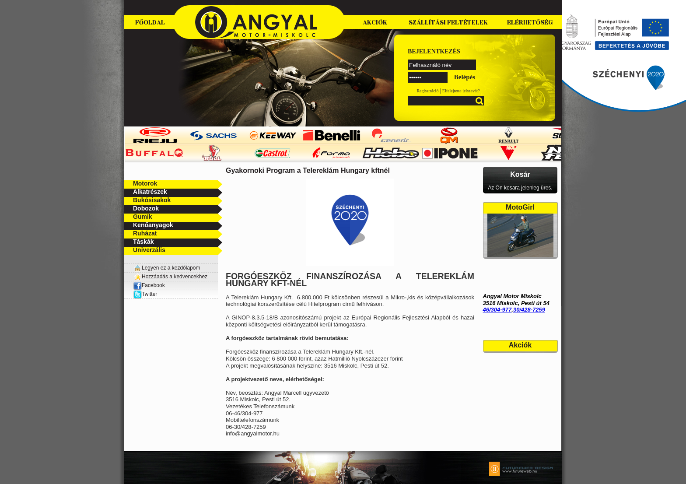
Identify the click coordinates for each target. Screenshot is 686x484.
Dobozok (146, 208)
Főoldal (150, 23)
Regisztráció (427, 90)
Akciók (375, 23)
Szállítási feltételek (448, 23)
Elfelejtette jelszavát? (461, 90)
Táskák (143, 241)
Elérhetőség (530, 23)
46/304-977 (497, 309)
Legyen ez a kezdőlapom (171, 268)
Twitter (149, 294)
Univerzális (149, 249)
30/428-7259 (529, 309)
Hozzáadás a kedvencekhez (174, 277)
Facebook (149, 285)
